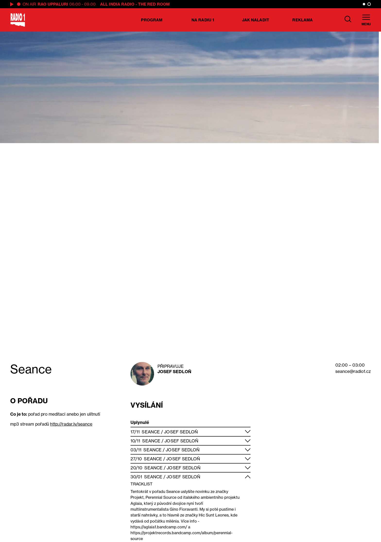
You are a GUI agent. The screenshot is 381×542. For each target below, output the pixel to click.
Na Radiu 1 (202, 19)
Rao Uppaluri (53, 4)
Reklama (302, 19)
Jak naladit (255, 19)
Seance (151, 431)
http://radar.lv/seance (71, 424)
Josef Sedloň (174, 371)
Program (151, 19)
